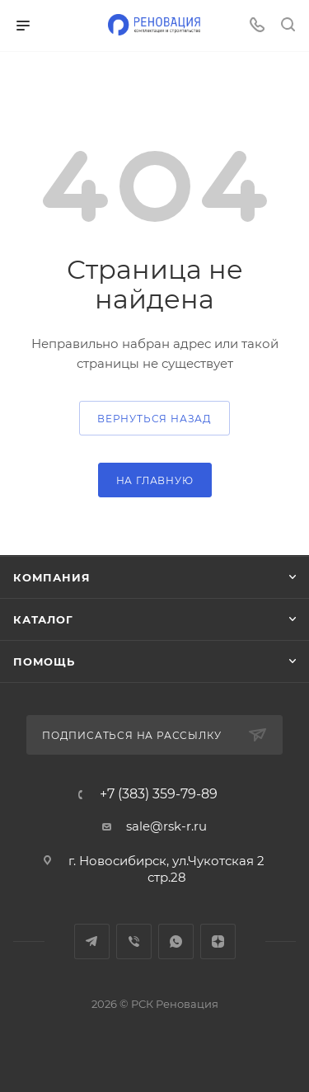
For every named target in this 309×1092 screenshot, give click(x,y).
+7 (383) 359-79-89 (159, 794)
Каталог (43, 619)
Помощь (44, 661)
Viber (134, 941)
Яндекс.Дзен (218, 941)
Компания (51, 577)
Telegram (92, 941)
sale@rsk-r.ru (166, 826)
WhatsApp (176, 941)
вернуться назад (154, 418)
